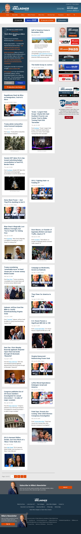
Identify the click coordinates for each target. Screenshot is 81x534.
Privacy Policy (31, 524)
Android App (58, 507)
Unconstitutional (18, 40)
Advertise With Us (40, 507)
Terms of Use (50, 524)
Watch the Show (21, 504)
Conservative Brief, (39, 328)
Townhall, (9, 319)
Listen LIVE (18, 20)
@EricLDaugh (7, 71)
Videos (22, 15)
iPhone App (50, 507)
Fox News (9, 170)
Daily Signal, (10, 447)
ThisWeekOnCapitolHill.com (64, 520)
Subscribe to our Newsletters (27, 507)
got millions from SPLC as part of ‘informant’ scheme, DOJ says (13, 47)
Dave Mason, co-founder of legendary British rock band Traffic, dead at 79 (41, 232)
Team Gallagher (40, 504)
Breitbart (36, 128)
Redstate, (9, 238)
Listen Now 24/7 (31, 504)
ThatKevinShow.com (53, 520)
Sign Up (65, 487)
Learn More (69, 117)
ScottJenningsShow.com (42, 520)
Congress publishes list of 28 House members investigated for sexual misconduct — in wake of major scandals (13, 396)
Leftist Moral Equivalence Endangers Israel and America (40, 385)
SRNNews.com (75, 520)
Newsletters (62, 20)
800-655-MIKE (72, 8)
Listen (9, 83)
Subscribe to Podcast (47, 20)
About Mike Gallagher (51, 504)
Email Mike (60, 8)
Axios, (8, 132)
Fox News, (37, 239)
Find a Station (75, 4)
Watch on (31, 20)
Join (74, 60)
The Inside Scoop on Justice (41, 65)
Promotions (61, 15)
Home (7, 15)
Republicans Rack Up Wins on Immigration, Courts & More (13, 97)
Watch (20, 83)
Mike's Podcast (31, 15)
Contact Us (68, 4)
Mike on (69, 72)
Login (63, 60)
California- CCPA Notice (41, 524)
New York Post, (13, 361)
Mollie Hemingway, (9, 52)
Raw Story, (10, 279)
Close (27, 513)
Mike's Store (41, 15)
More (68, 15)
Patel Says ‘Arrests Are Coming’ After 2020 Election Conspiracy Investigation (41, 414)
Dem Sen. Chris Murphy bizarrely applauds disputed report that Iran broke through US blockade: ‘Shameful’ (14, 352)
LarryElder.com (32, 520)
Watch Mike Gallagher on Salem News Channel (40, 509)
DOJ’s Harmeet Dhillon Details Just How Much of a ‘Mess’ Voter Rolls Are (14, 440)
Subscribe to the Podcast (14, 87)
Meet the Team (51, 15)
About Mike (15, 15)
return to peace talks (14, 68)
